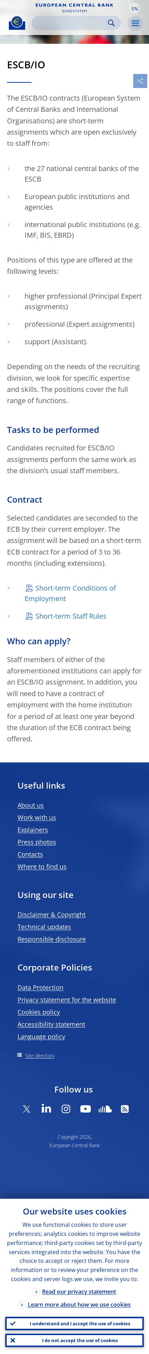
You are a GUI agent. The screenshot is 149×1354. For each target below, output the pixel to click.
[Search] (71, 23)
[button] (134, 8)
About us (31, 805)
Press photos (37, 842)
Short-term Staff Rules (71, 616)
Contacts (30, 854)
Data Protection (40, 987)
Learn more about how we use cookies (79, 1304)
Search (111, 23)
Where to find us (42, 866)
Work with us (37, 817)
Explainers (33, 829)
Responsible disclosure (52, 939)
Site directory (39, 1055)
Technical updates (44, 927)
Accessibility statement (51, 1024)
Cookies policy (39, 1012)
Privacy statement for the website (67, 999)
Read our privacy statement (79, 1291)
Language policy (41, 1036)
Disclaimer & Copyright (52, 914)
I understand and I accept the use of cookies (80, 1323)
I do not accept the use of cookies (80, 1340)
